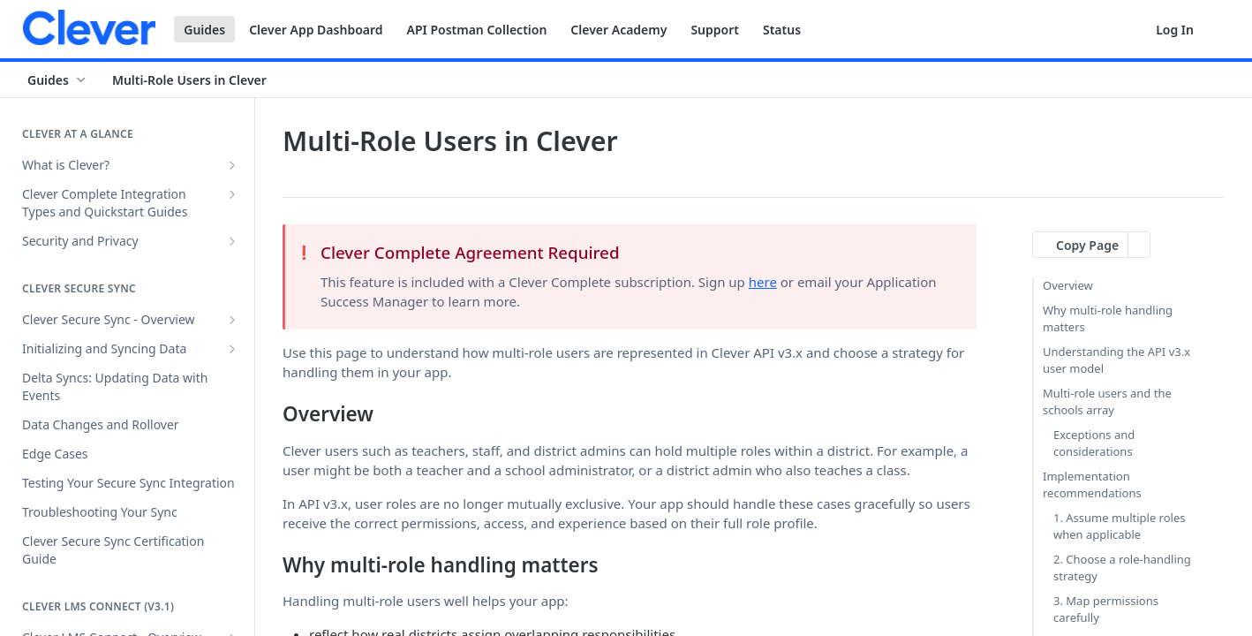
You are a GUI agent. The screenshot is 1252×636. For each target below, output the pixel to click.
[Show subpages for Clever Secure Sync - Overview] (232, 320)
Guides (204, 29)
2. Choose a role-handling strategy (1122, 568)
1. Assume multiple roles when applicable (1119, 526)
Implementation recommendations (1092, 485)
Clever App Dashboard (315, 29)
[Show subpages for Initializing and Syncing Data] (232, 349)
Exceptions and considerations (1094, 443)
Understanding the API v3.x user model (1116, 360)
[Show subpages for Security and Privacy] (232, 241)
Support (714, 29)
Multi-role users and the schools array (1107, 402)
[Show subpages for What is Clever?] (232, 165)
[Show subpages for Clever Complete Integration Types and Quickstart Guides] (232, 194)
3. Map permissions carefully (1105, 609)
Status (782, 29)
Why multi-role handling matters (1108, 319)
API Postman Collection (477, 29)
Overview (1068, 285)
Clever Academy (618, 29)
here (763, 282)
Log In (1175, 29)
